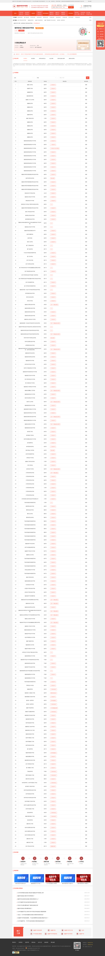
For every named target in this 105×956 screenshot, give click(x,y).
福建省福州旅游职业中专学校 (30, 140)
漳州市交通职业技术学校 (30, 341)
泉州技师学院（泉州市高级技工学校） (30, 782)
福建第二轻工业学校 (30, 99)
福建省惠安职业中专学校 (30, 405)
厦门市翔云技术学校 (22, 20)
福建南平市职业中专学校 (30, 551)
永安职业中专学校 (30, 468)
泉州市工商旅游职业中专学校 (30, 368)
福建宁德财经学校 (30, 641)
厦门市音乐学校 (30, 260)
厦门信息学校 (30, 249)
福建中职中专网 (17, 23)
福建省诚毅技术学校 (30, 756)
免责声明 (27, 942)
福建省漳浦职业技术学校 (30, 308)
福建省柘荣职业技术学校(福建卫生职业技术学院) (30, 670)
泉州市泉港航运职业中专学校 (30, 439)
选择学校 (100, 31)
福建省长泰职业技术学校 (30, 315)
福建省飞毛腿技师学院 (30, 711)
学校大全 (39, 12)
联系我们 (20, 942)
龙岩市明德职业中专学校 (30, 637)
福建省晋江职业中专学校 (30, 375)
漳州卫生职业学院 (30, 297)
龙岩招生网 (58, 17)
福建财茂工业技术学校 (30, 726)
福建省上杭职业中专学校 (30, 618)
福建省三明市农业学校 (30, 461)
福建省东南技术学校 (30, 734)
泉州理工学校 (30, 431)
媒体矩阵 (46, 942)
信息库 (33, 13)
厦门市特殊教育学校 (30, 282)
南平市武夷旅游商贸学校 (30, 547)
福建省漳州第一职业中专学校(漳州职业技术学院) (30, 289)
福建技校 (63, 12)
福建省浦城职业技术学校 (30, 581)
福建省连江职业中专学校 (30, 226)
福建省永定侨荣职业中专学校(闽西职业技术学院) (30, 614)
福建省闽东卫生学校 (30, 644)
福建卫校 (51, 14)
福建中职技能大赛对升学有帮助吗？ (25, 895)
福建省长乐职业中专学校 (30, 196)
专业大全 (39, 14)
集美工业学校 (30, 241)
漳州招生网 (39, 17)
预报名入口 (100, 29)
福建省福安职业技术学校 (30, 663)
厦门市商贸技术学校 (30, 763)
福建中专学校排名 (52, 933)
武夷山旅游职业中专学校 (30, 569)
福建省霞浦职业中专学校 (30, 678)
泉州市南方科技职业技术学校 (30, 797)
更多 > (90, 17)
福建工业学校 (30, 84)
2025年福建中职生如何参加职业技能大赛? (27, 902)
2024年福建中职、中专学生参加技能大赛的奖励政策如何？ (31, 921)
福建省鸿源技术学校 (30, 752)
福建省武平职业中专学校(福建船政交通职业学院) (30, 622)
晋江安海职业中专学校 (30, 383)
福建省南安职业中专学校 (30, 394)
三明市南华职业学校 (30, 472)
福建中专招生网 (37, 930)
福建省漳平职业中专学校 (30, 633)
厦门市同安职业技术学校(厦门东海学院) (30, 274)
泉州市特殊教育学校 (30, 454)
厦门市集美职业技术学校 (30, 271)
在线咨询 (100, 25)
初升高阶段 (45, 13)
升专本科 (71, 13)
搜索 (71, 7)
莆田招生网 (45, 17)
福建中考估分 (59, 5)
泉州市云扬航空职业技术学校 (30, 805)
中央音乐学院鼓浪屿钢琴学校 (30, 252)
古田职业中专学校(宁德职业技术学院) (30, 652)
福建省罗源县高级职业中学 (29, 230)
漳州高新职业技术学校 (30, 293)
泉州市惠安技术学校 (30, 793)
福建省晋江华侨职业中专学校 (30, 386)
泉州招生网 (32, 17)
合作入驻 (40, 942)
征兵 (83, 930)
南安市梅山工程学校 (30, 450)
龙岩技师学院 (30, 812)
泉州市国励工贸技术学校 (30, 801)
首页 (15, 13)
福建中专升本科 (68, 933)
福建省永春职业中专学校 (30, 424)
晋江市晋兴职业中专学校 (30, 379)
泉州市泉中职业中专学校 (30, 364)
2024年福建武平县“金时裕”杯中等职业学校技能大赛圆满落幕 (31, 911)
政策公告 (21, 14)
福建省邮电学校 (30, 95)
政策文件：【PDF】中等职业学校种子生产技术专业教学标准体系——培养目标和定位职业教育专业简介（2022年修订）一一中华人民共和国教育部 (46, 54)
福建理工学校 (30, 88)
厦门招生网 (26, 17)
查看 (86, 84)
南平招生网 (71, 17)
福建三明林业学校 (30, 118)
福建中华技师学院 (39, 20)
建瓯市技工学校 (30, 823)
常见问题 (88, 12)
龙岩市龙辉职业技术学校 (30, 831)
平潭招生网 (77, 17)
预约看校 (100, 34)
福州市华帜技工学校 (30, 737)
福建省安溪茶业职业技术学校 (30, 416)
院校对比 (65, 5)
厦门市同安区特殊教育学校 (29, 286)
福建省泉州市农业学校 (30, 353)
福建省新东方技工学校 (30, 730)
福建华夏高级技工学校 (30, 816)
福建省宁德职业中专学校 (30, 648)
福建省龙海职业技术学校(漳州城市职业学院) (30, 334)
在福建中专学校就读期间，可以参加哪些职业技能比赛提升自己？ (32, 917)
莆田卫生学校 (30, 513)
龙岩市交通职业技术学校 (30, 827)
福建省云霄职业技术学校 (30, 304)
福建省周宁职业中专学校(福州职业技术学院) (30, 659)
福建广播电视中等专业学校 (50, 20)
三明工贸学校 (30, 465)
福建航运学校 (30, 103)
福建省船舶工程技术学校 (30, 696)
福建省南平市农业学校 (30, 543)
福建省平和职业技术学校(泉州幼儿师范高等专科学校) (30, 326)
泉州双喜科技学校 (30, 446)
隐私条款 (33, 942)
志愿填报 (63, 14)
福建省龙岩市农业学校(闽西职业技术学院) (30, 599)
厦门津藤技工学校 (30, 767)
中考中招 (21, 12)
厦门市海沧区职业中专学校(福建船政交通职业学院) (29, 267)
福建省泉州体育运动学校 (30, 356)
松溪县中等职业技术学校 (30, 588)
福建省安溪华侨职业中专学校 (30, 412)
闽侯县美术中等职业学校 (30, 193)
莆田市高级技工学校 (30, 775)
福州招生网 (20, 17)
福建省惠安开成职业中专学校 (30, 409)
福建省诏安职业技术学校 (30, 311)
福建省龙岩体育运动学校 (30, 607)
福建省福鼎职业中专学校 (30, 674)
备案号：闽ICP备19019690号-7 (18, 948)
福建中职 (51, 12)
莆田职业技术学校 (30, 509)
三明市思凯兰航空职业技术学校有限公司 (29, 498)
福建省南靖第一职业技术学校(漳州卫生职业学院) (30, 323)
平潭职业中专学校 (30, 685)
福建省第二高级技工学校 (30, 692)
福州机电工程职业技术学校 (26, 23)
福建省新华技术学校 (30, 719)
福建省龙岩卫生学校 (30, 603)
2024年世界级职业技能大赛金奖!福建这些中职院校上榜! (30, 892)
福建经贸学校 (30, 114)
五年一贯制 (77, 14)
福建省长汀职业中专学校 (30, 626)
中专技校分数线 (37, 933)
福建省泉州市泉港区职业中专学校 (30, 371)
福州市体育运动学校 (30, 178)
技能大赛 (82, 14)
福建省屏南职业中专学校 (30, 655)
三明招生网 (64, 17)
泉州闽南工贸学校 (30, 435)
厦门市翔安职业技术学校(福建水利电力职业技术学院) (30, 278)
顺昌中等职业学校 (30, 577)
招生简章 (27, 12)
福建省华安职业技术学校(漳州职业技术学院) (30, 330)
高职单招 (76, 12)
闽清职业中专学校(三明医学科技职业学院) (30, 204)
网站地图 (89, 1)
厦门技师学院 (30, 749)
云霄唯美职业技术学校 (30, 345)
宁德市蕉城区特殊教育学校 (29, 502)
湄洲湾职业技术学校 (30, 506)
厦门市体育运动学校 (30, 263)
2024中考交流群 (71, 5)
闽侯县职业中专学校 (30, 200)
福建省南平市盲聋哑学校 (30, 595)
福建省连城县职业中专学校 (29, 629)
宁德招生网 (51, 17)
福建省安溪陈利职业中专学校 (30, 420)
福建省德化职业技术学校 (30, 427)
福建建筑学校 (30, 92)
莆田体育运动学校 (30, 517)
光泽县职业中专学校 (30, 584)
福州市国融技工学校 (30, 741)
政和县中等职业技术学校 (30, 592)
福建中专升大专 (68, 930)
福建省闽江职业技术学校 (30, 715)
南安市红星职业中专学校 (30, 397)
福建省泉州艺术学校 (30, 360)
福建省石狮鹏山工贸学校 (30, 390)
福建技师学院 (30, 20)
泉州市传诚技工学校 (30, 808)
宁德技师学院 (30, 771)
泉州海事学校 (30, 442)
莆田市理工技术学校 (30, 778)
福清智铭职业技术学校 (30, 219)
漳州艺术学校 (30, 300)
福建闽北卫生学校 (30, 554)
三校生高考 (82, 12)
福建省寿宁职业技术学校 (30, 667)
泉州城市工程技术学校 (30, 786)
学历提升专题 (89, 14)
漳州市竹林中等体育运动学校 (30, 337)
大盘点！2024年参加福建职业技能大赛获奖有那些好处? (30, 914)
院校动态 (27, 14)
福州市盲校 (30, 238)
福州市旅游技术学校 (30, 722)
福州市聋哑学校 (30, 234)
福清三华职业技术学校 (30, 211)
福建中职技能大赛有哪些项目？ (24, 908)
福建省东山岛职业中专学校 (29, 319)
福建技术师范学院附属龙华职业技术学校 (29, 174)
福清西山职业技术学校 (30, 215)
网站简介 (14, 942)
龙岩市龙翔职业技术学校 (30, 835)
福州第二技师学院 (30, 704)
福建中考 (53, 930)
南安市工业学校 (30, 401)
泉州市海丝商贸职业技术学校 (30, 790)
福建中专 (57, 12)
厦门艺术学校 (30, 256)
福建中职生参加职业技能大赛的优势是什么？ (28, 899)
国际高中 (57, 14)
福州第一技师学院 (61, 20)
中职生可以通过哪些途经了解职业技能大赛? (27, 905)
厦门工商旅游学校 (30, 245)
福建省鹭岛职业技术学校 (30, 760)
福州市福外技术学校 (30, 745)
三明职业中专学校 (30, 457)
